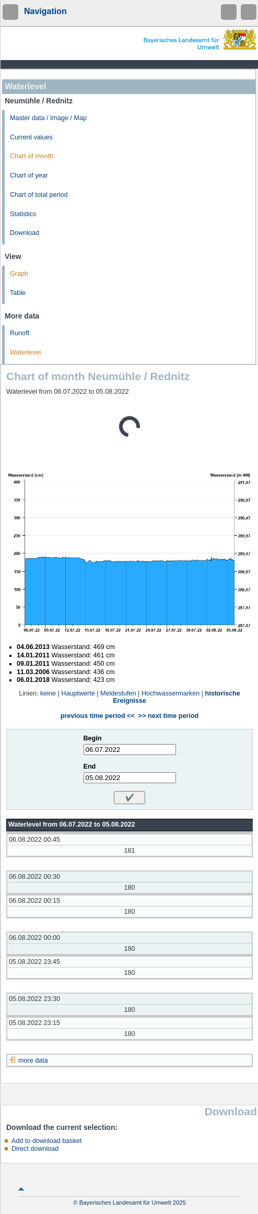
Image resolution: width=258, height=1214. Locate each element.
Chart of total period (39, 194)
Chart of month (31, 156)
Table (18, 293)
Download (24, 233)
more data (33, 1060)
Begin (93, 738)
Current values (31, 137)
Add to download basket (46, 1141)
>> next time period (168, 716)
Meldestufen (118, 693)
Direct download (34, 1148)
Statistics (23, 214)
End (90, 766)
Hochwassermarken (171, 693)
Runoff (19, 333)
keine (48, 693)
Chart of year (29, 175)
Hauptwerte (78, 693)
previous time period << (98, 716)
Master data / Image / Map (48, 118)
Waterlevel (25, 352)
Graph (19, 273)
